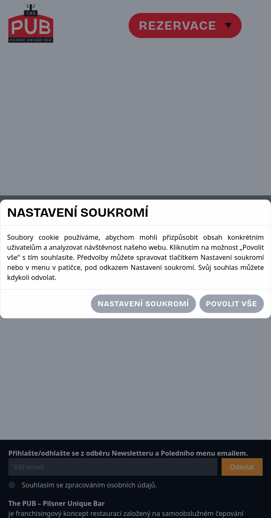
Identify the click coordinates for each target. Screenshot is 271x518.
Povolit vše (231, 303)
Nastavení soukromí (143, 303)
